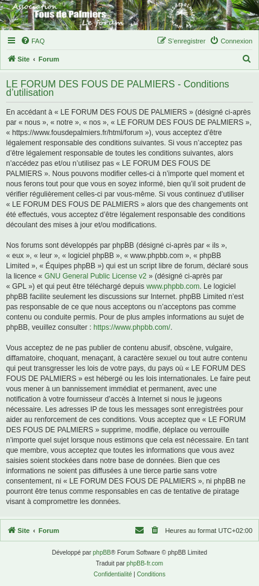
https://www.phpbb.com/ (132, 327)
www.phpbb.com (172, 286)
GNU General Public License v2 (95, 276)
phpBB (102, 552)
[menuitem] (33, 41)
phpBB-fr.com (145, 563)
